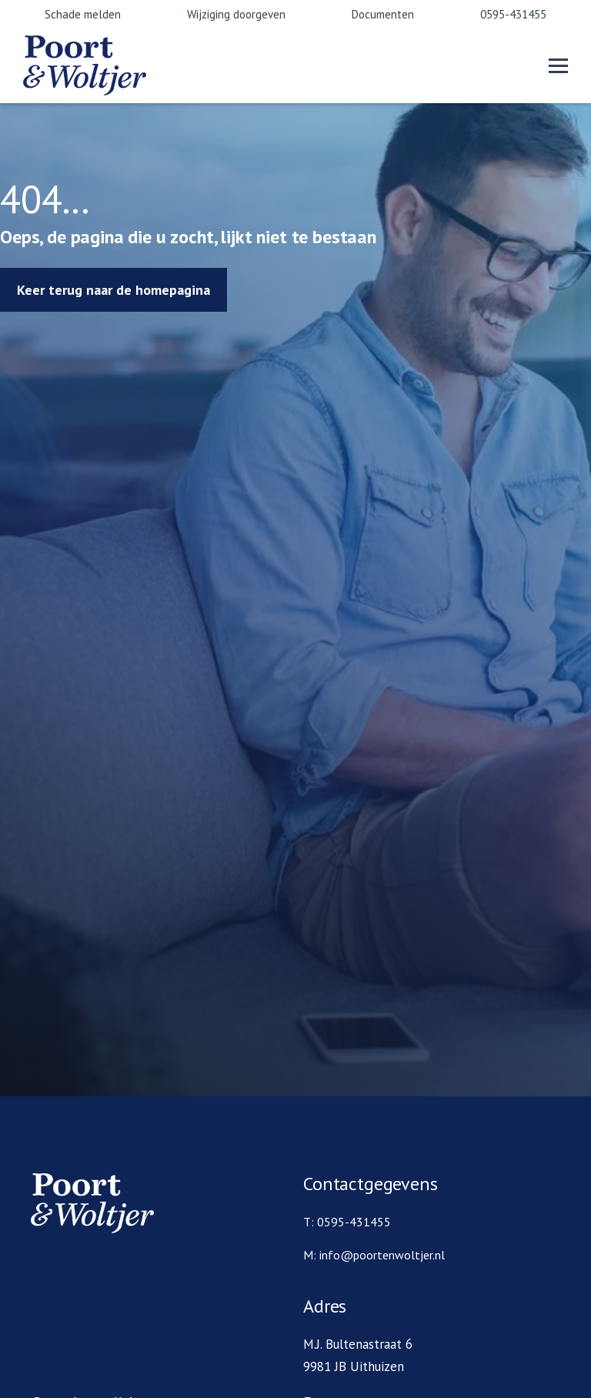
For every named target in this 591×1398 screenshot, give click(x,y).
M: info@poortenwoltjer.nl (374, 1255)
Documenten (383, 14)
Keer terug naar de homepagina (113, 290)
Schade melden (83, 14)
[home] (115, 65)
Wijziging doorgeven (236, 14)
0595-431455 (513, 14)
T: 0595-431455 (347, 1221)
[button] (558, 66)
